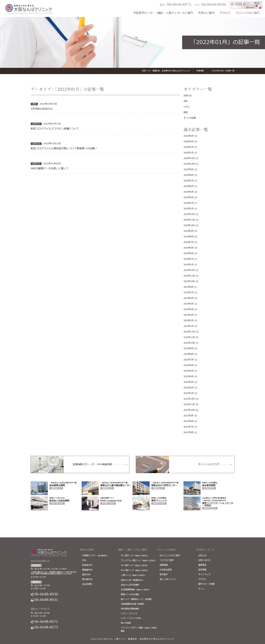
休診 (186, 101)
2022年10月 (189, 342)
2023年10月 (189, 281)
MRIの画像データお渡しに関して (50, 169)
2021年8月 (189, 421)
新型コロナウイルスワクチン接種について (55, 129)
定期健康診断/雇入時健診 (132, 604)
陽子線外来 (87, 579)
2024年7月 (189, 242)
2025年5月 (189, 191)
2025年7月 (189, 180)
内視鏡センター (95, 555)
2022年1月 (189, 393)
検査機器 (164, 565)
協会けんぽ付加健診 (130, 584)
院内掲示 (164, 574)
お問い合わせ (204, 560)
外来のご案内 (206, 13)
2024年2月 (189, 259)
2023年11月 (189, 275)
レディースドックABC (131, 618)
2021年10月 (189, 410)
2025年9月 (189, 169)
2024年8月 (189, 236)
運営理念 (202, 565)
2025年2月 (189, 203)
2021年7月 (189, 426)
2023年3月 (189, 314)
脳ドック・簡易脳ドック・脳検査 (136, 599)
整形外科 (86, 574)
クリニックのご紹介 (247, 13)
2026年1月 (189, 152)
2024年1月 (189, 264)
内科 (84, 560)
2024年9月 (189, 231)
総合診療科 (87, 584)
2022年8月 (189, 354)
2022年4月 (189, 376)
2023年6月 (189, 298)
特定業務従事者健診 (130, 608)
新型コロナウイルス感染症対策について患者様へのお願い (64, 149)
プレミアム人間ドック (139, 560)
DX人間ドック (135, 570)
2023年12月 (189, 270)
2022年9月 (189, 348)
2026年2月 (189, 147)
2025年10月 (189, 163)
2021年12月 (189, 398)
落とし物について (168, 579)
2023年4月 (189, 309)
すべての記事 (190, 118)
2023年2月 (189, 320)
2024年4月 (189, 247)
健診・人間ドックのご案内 (132, 550)
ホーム (201, 588)
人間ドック (133, 575)
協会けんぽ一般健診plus (132, 580)
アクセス (225, 13)
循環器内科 (87, 569)
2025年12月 (189, 158)
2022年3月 (189, 382)
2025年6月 (189, 186)
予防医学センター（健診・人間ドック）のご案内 (163, 13)
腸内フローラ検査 (206, 584)
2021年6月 (189, 432)
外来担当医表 (166, 569)
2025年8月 (189, 175)
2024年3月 (189, 253)
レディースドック (129, 613)
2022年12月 (189, 331)
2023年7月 (189, 292)
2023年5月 (189, 303)
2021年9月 (189, 415)
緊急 (186, 112)
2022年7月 (189, 359)
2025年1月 (189, 208)
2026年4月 (189, 135)
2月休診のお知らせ (42, 109)
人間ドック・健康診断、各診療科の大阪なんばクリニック (144, 639)
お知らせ (188, 95)
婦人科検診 (126, 623)
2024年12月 (189, 214)
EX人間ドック (135, 555)
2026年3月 (189, 141)
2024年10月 (189, 225)
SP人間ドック (135, 565)
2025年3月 (189, 197)
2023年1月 (189, 326)
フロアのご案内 (167, 560)
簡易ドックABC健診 (130, 594)
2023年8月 (189, 287)
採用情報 (202, 569)
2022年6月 (189, 365)
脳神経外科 (87, 565)
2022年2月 (189, 387)
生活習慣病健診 (135, 589)
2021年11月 (189, 404)
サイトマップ (204, 574)
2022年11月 (189, 337)
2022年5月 (189, 370)
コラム (187, 106)
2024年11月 (189, 219)
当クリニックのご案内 (170, 555)
